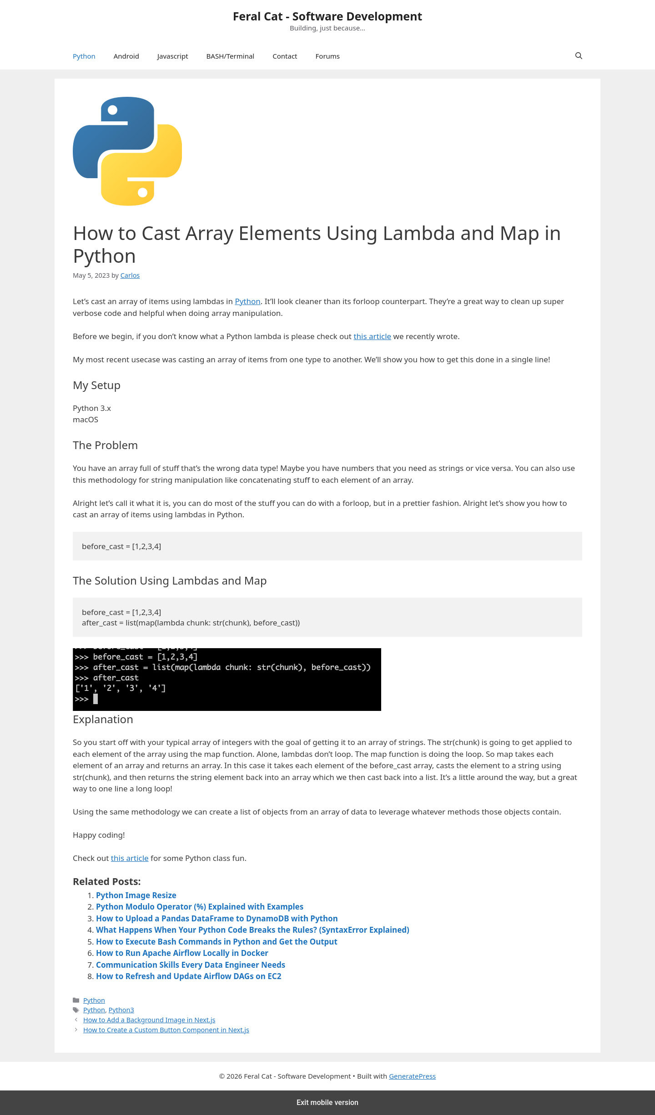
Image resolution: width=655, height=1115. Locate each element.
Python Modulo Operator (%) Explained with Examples (199, 906)
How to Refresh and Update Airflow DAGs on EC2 (188, 976)
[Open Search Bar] (578, 56)
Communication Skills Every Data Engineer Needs (190, 965)
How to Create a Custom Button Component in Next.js (166, 1029)
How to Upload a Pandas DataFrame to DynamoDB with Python (217, 918)
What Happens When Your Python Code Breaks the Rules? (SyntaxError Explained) (252, 930)
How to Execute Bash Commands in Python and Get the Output (217, 941)
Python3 (121, 1009)
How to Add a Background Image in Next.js (149, 1019)
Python (84, 55)
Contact (284, 55)
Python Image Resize (136, 895)
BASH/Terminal (231, 55)
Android (126, 55)
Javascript (172, 55)
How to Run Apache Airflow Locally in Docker (182, 953)
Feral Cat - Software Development (328, 16)
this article (372, 336)
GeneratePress (412, 1075)
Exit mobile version (327, 1102)
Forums (328, 55)
